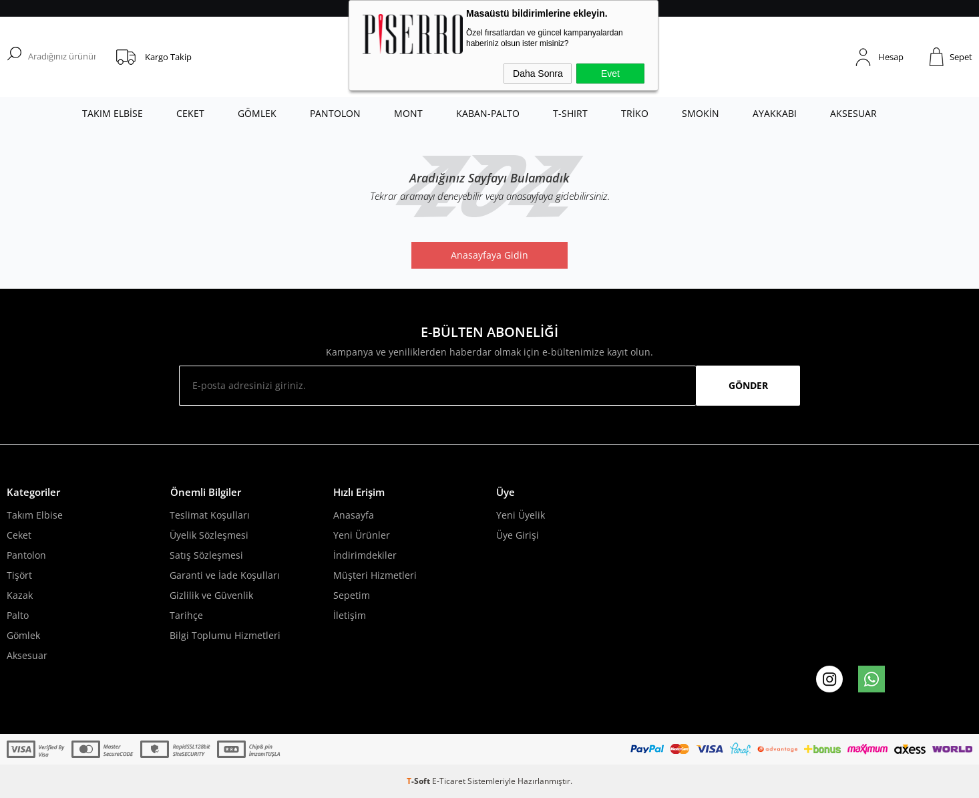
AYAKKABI (775, 113)
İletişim (349, 615)
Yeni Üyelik (520, 515)
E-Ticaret (448, 781)
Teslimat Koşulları (210, 515)
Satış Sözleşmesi (206, 555)
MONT (408, 113)
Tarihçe (186, 615)
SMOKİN (700, 113)
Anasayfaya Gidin (489, 255)
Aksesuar (27, 655)
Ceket (19, 535)
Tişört (19, 575)
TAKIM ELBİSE (112, 113)
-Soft (419, 781)
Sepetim (351, 595)
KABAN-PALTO (488, 113)
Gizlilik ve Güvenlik (211, 595)
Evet (610, 73)
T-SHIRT (570, 113)
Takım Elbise (35, 515)
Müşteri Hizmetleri (375, 575)
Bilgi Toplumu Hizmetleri (225, 635)
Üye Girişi (517, 535)
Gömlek (23, 635)
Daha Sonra (538, 73)
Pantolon (26, 555)
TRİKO (634, 113)
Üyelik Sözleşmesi (209, 535)
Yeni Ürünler (361, 535)
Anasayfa (353, 515)
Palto (18, 615)
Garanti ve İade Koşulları (225, 575)
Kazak (20, 595)
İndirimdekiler (365, 555)
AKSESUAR (853, 113)
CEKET (190, 113)
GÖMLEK (257, 113)
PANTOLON (335, 113)
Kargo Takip (168, 57)
